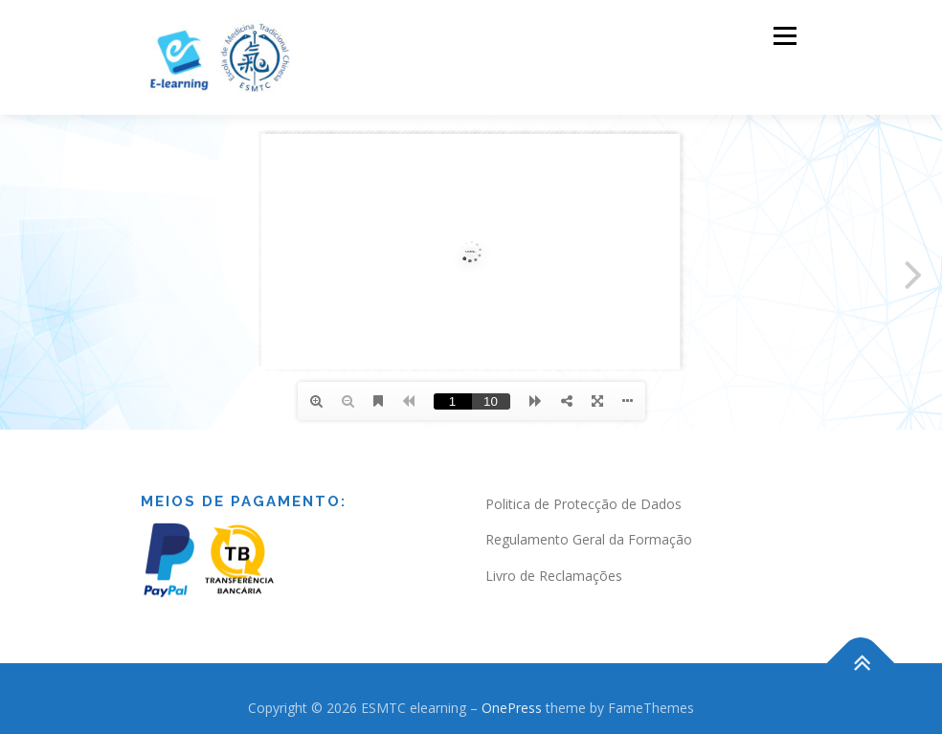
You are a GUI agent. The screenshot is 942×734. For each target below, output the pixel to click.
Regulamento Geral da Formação (588, 539)
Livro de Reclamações (553, 576)
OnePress (512, 708)
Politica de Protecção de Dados (583, 504)
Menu (784, 35)
